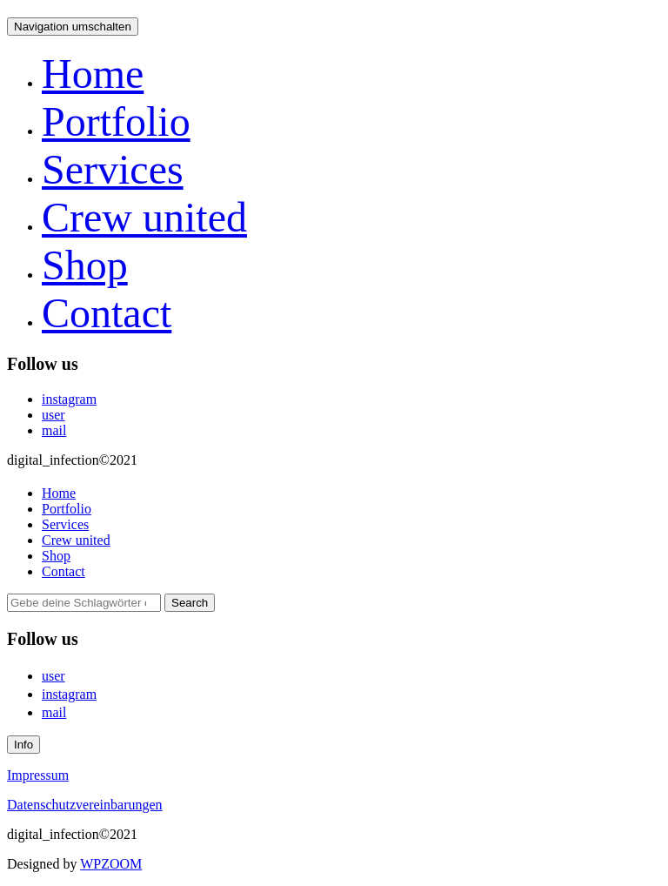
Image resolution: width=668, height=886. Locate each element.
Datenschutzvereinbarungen (85, 804)
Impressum (38, 775)
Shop (85, 265)
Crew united (144, 217)
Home (93, 73)
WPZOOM (111, 863)
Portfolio (116, 121)
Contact (106, 313)
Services (113, 169)
